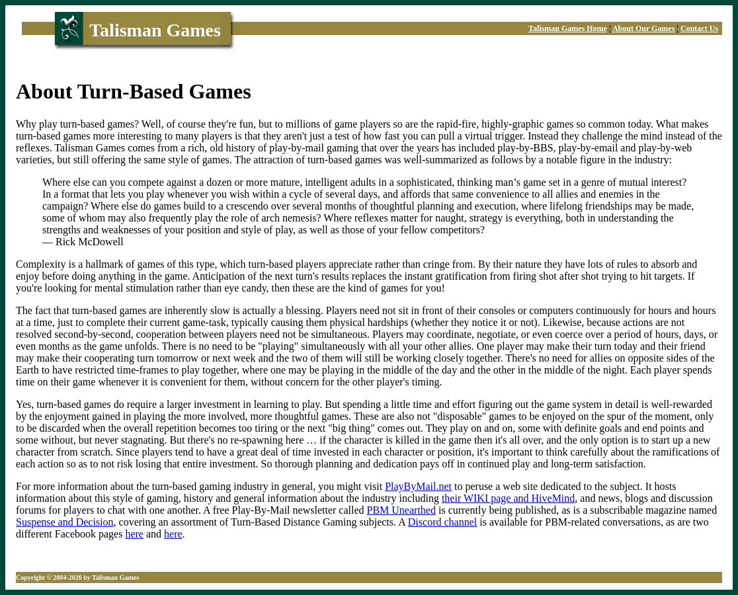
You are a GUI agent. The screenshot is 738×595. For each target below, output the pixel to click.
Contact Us (699, 28)
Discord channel (442, 522)
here (134, 533)
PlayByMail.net (418, 486)
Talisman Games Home (567, 28)
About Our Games (643, 28)
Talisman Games (155, 30)
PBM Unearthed (401, 510)
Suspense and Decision (65, 522)
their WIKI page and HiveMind (508, 498)
